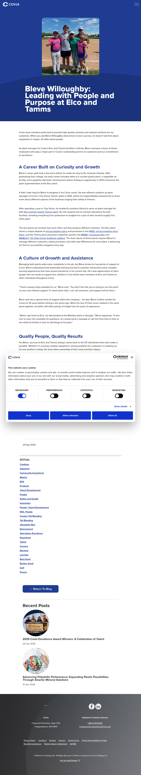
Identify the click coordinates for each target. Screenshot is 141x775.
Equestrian (25, 537)
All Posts (24, 459)
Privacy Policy (30, 740)
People (23, 494)
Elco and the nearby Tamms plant (41, 211)
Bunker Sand (26, 563)
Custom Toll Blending (31, 516)
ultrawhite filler (27, 524)
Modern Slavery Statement (55, 743)
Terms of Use (73, 740)
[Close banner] (132, 357)
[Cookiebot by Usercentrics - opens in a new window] (115, 357)
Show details (120, 406)
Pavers (23, 572)
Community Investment (32, 473)
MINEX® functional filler (93, 234)
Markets (24, 550)
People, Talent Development (34, 507)
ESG (22, 481)
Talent (23, 542)
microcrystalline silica (56, 231)
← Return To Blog (40, 588)
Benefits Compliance (33, 743)
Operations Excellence (31, 533)
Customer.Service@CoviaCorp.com (95, 726)
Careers (24, 546)
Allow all (112, 415)
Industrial (24, 468)
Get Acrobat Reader (70, 760)
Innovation (25, 503)
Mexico (23, 477)
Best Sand (25, 559)
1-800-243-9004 (95, 723)
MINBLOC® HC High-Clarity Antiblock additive (42, 238)
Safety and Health (29, 499)
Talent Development (30, 490)
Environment (26, 529)
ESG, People (26, 511)
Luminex (24, 555)
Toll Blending (26, 520)
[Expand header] (136, 4)
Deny (28, 415)
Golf (22, 567)
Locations (42, 740)
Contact (52, 740)
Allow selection (70, 415)
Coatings (24, 464)
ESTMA (73, 743)
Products (24, 486)
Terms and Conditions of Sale (94, 740)
